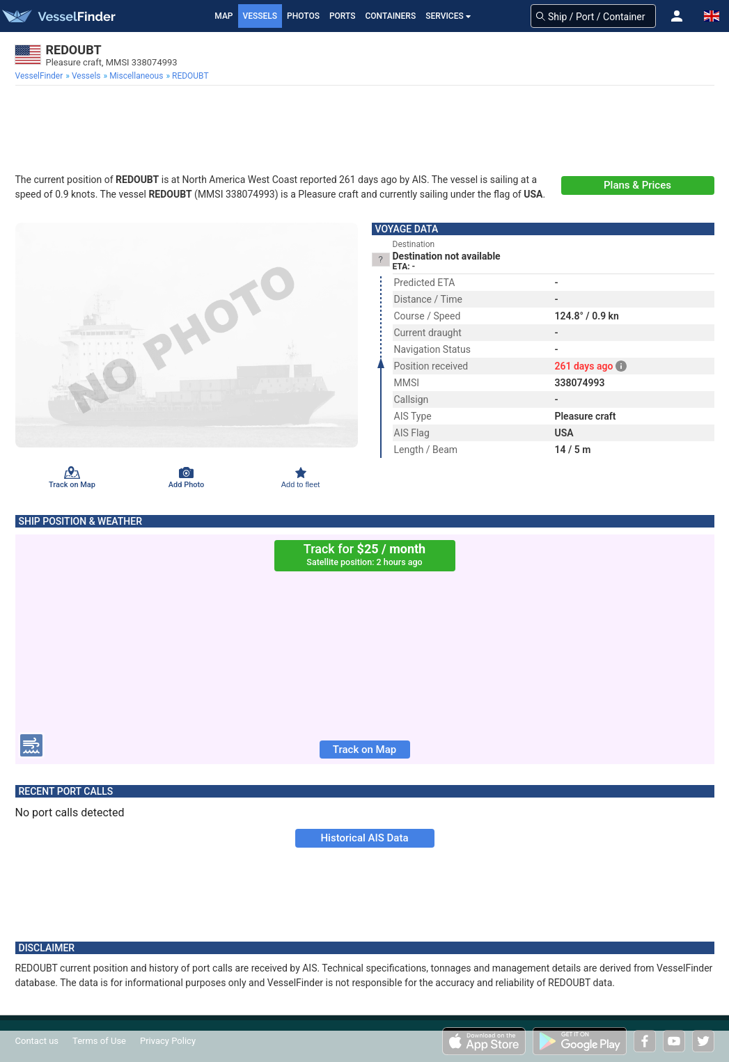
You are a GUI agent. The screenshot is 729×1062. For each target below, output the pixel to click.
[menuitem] (40, 76)
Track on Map (364, 749)
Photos (303, 16)
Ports (342, 16)
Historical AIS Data (364, 838)
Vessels (260, 16)
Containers (391, 16)
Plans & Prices (637, 185)
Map (223, 16)
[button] (676, 16)
